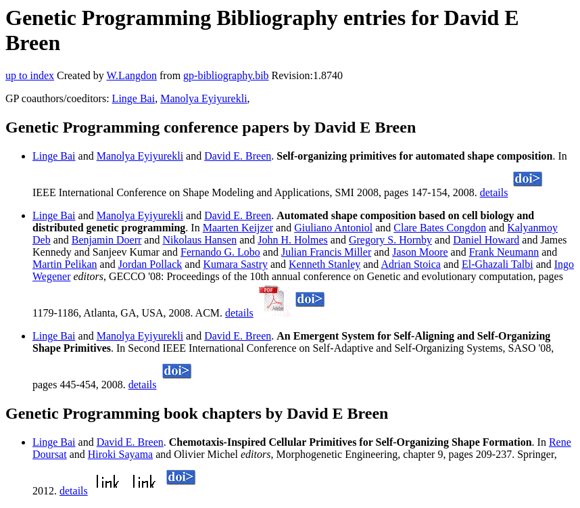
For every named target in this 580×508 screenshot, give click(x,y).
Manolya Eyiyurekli (203, 98)
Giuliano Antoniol (333, 227)
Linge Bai (133, 98)
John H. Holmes (293, 240)
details (494, 192)
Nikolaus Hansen (199, 240)
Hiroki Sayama (120, 454)
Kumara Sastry (235, 264)
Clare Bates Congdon (439, 227)
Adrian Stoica (410, 264)
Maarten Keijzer (238, 227)
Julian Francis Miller (326, 252)
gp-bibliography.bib (226, 75)
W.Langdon (131, 75)
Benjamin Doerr (107, 240)
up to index (29, 75)
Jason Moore (420, 252)
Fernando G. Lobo (220, 252)
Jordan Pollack (150, 264)
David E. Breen (237, 156)
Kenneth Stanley (324, 264)
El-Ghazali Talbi (497, 264)
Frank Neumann (504, 252)
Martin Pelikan (64, 264)
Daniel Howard (486, 240)
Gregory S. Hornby (390, 240)
